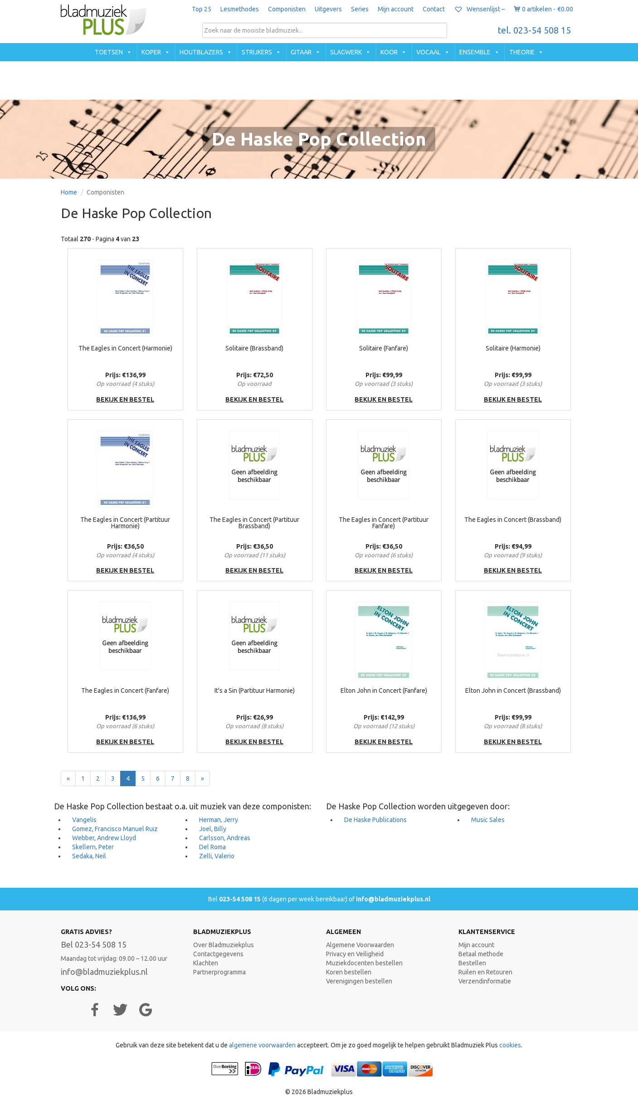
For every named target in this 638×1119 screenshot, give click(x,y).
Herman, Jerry (218, 819)
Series (360, 9)
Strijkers (257, 52)
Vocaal (428, 52)
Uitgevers (328, 9)
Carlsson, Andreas (224, 838)
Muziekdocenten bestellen (364, 963)
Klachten (205, 963)
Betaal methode (480, 954)
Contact (434, 9)
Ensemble (475, 52)
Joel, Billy (212, 828)
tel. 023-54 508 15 (534, 30)
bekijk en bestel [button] (125, 399)
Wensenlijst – (479, 9)
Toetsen (109, 52)
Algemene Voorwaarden (360, 945)
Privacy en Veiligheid (355, 954)
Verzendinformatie (484, 981)
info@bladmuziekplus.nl (393, 899)
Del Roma (212, 847)
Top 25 (201, 9)
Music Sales (488, 819)
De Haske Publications (375, 819)
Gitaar (301, 52)
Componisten (287, 9)
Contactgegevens (218, 954)
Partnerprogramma (219, 972)
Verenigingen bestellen (359, 981)
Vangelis (84, 819)
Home (69, 192)
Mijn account (396, 9)
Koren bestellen (348, 972)
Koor (389, 52)
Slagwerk (346, 52)
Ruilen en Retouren (485, 972)
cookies (510, 1045)
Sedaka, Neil (89, 856)
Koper (151, 52)
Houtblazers (201, 52)
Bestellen (472, 963)
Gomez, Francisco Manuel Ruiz (115, 828)
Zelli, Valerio (216, 856)
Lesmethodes (239, 9)
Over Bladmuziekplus (223, 945)
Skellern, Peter (93, 847)
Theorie (522, 52)
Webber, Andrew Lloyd (104, 838)
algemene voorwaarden (262, 1045)
